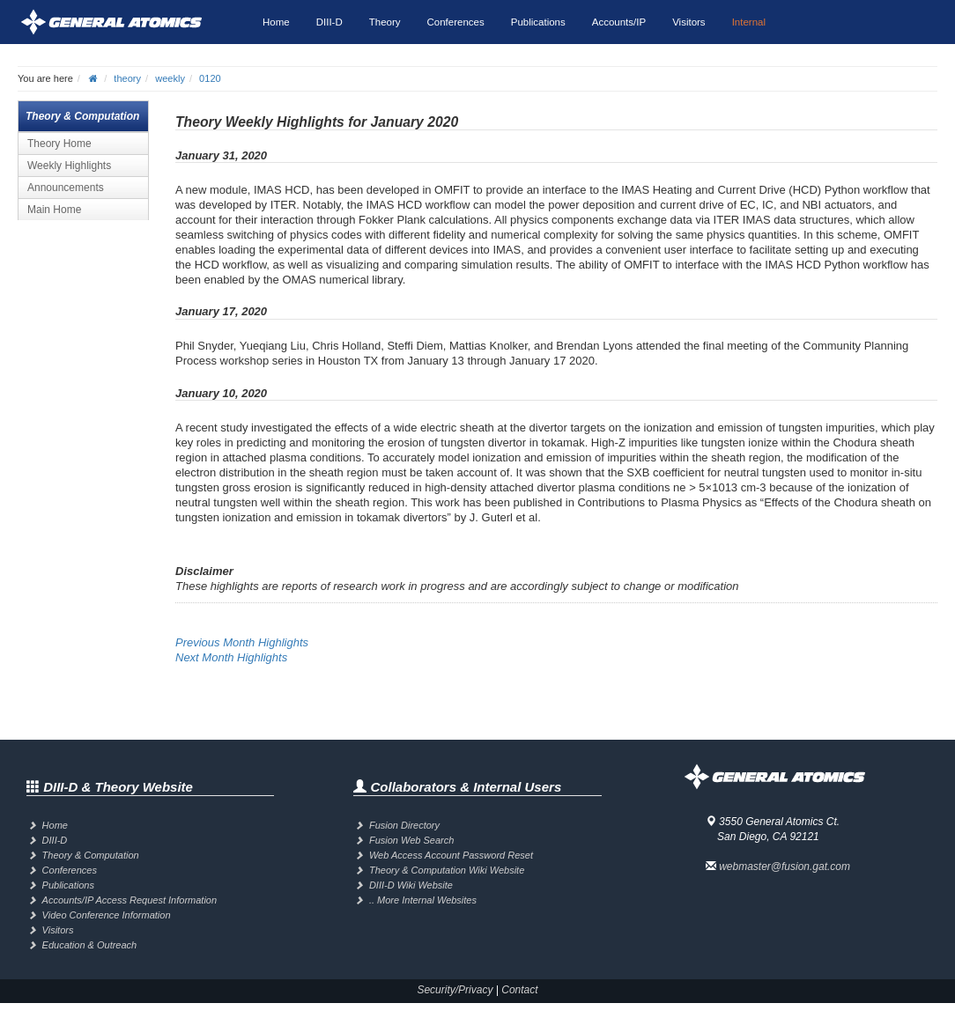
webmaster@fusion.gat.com (784, 866)
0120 (210, 78)
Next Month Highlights (231, 657)
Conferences (456, 22)
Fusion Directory (404, 825)
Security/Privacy (454, 990)
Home (276, 22)
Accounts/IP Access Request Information (130, 900)
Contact (519, 990)
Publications (538, 22)
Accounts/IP (619, 22)
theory (127, 78)
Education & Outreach (89, 945)
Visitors (689, 22)
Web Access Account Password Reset (451, 855)
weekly (170, 78)
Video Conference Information (106, 915)
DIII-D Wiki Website (411, 885)
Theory (385, 22)
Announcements (65, 187)
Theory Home (59, 143)
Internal (749, 22)
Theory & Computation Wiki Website (446, 870)
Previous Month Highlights (241, 642)
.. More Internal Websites (423, 900)
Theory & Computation (90, 855)
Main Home (54, 209)
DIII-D (329, 22)
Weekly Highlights (69, 165)
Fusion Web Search (411, 840)
